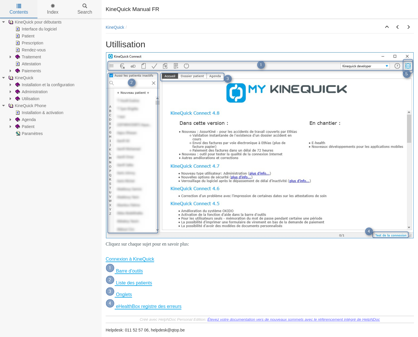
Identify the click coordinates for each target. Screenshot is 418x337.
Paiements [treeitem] (27, 70)
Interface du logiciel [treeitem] (35, 29)
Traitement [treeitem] (27, 56)
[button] (386, 27)
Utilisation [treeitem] (26, 98)
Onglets (123, 294)
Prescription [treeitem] (28, 42)
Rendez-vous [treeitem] (30, 49)
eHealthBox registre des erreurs (148, 306)
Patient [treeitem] (24, 36)
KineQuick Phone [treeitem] (26, 105)
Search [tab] (85, 9)
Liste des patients (133, 282)
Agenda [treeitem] (25, 119)
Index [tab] (52, 9)
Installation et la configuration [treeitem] (44, 84)
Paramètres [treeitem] (28, 133)
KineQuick (115, 27)
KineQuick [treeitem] (20, 77)
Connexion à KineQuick (130, 259)
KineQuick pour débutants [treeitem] (34, 22)
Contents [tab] (19, 9)
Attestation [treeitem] (27, 63)
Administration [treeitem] (31, 91)
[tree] (51, 78)
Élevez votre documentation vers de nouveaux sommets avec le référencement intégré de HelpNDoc (294, 319)
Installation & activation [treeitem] (38, 112)
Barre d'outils (129, 270)
